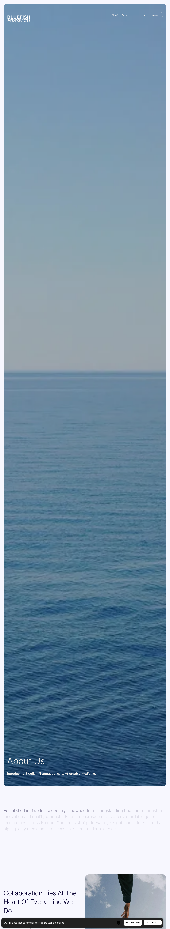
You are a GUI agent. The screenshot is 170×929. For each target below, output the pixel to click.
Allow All (152, 922)
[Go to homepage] (18, 15)
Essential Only (132, 923)
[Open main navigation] (153, 15)
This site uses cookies (20, 922)
